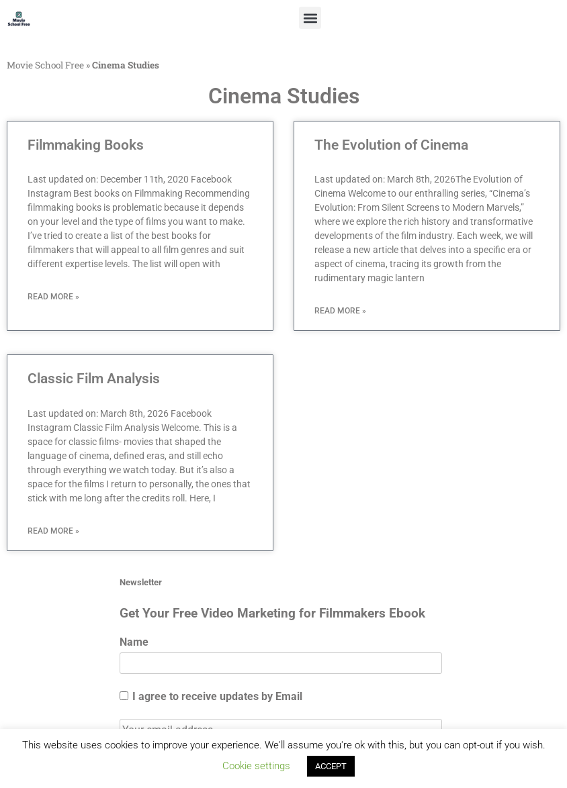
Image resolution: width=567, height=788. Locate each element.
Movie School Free (45, 65)
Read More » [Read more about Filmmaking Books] (53, 296)
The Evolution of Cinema (391, 145)
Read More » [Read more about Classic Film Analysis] (53, 531)
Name (134, 642)
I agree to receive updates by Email (211, 696)
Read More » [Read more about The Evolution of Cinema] (340, 310)
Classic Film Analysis (94, 379)
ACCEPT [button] (331, 766)
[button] (310, 18)
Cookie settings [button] (256, 766)
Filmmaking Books (86, 145)
